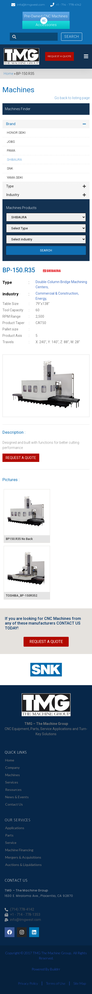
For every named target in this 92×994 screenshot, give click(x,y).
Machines (12, 775)
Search (71, 37)
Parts (9, 835)
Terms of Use (56, 983)
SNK (10, 168)
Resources (13, 789)
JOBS (11, 142)
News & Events (17, 797)
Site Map (79, 983)
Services (11, 782)
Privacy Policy (28, 983)
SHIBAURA (14, 159)
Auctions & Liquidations (23, 865)
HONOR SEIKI (16, 132)
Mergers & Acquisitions (23, 857)
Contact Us (14, 804)
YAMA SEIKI (15, 177)
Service (10, 842)
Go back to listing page (72, 98)
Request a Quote (21, 458)
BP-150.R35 (18, 270)
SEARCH (46, 250)
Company (12, 767)
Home (8, 74)
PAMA (11, 150)
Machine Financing (19, 850)
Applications (14, 828)
